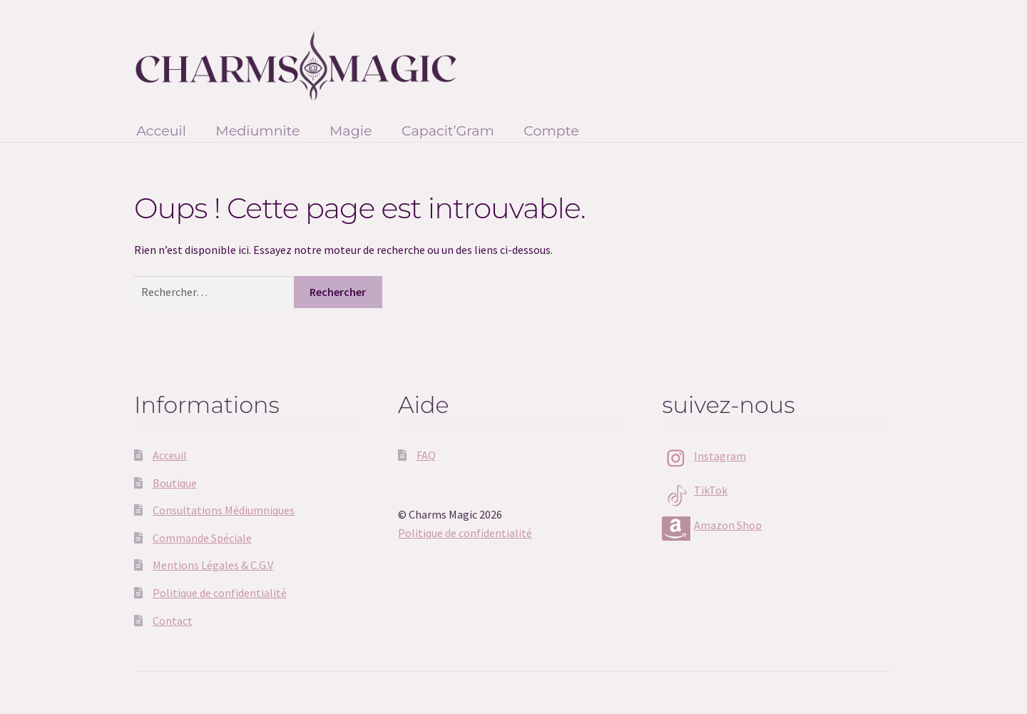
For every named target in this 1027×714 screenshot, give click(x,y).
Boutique (175, 483)
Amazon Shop (728, 525)
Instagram (720, 456)
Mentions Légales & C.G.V (213, 565)
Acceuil (161, 130)
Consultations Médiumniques (224, 510)
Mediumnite (257, 130)
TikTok (710, 490)
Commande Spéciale (202, 538)
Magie (350, 130)
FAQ (426, 455)
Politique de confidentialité (220, 593)
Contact (173, 620)
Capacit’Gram (448, 130)
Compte (551, 130)
